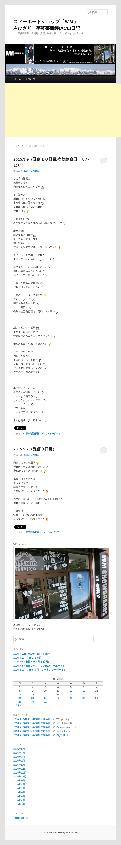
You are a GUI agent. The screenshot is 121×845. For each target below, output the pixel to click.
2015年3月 (19, 804)
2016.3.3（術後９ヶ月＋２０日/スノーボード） (39, 665)
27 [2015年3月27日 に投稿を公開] (83, 698)
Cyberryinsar (63, 727)
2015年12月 (19, 768)
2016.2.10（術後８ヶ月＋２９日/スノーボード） (39, 669)
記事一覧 (31, 79)
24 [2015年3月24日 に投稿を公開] (45, 698)
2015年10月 (19, 776)
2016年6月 (19, 748)
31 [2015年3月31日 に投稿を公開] (45, 702)
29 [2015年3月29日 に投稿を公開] (19, 702)
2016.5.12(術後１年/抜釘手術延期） (33, 653)
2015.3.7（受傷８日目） (34, 449)
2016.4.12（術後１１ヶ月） (28, 657)
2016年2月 (19, 760)
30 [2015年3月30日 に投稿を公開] (32, 702)
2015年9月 (19, 780)
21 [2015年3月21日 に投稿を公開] (96, 694)
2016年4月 (19, 752)
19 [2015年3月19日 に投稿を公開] (71, 694)
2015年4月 (19, 800)
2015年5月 (19, 796)
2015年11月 (19, 772)
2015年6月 (19, 792)
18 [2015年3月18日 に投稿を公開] (58, 694)
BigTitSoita (62, 735)
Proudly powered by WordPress (60, 832)
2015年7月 (19, 788)
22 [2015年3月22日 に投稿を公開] (19, 698)
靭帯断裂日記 (32, 433)
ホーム (17, 79)
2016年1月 (19, 764)
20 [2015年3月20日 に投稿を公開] (83, 694)
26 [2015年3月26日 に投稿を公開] (71, 698)
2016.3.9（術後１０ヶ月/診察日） (31, 661)
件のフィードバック (52, 433)
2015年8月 (19, 784)
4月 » (18, 705)
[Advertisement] (63, 110)
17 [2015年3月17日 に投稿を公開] (45, 694)
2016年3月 (19, 756)
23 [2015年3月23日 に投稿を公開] (32, 698)
